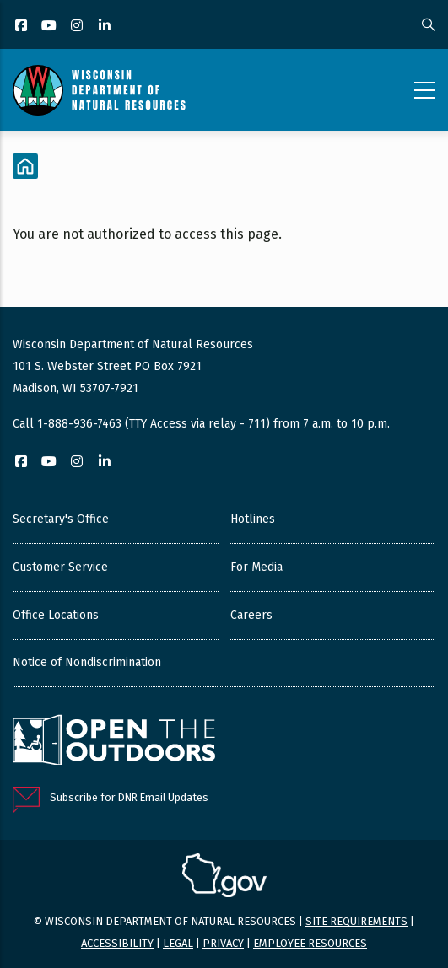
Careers (251, 615)
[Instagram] (78, 26)
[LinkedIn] (106, 26)
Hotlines (252, 519)
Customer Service (60, 567)
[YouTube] (50, 26)
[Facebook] (22, 26)
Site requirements (356, 921)
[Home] (25, 166)
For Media (256, 567)
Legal (178, 943)
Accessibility (117, 943)
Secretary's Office (61, 519)
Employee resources (310, 943)
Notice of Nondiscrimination (87, 662)
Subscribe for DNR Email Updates (129, 797)
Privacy (223, 943)
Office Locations (56, 615)
